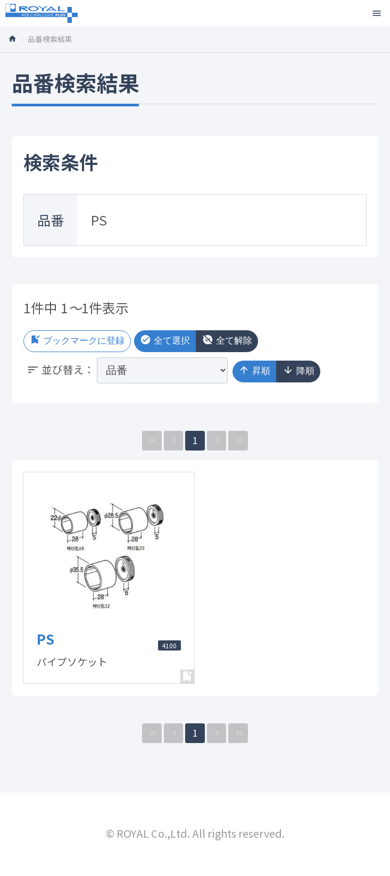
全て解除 (259, 341)
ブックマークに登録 (86, 341)
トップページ (15, 38)
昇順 (257, 372)
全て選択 (188, 341)
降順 (308, 372)
